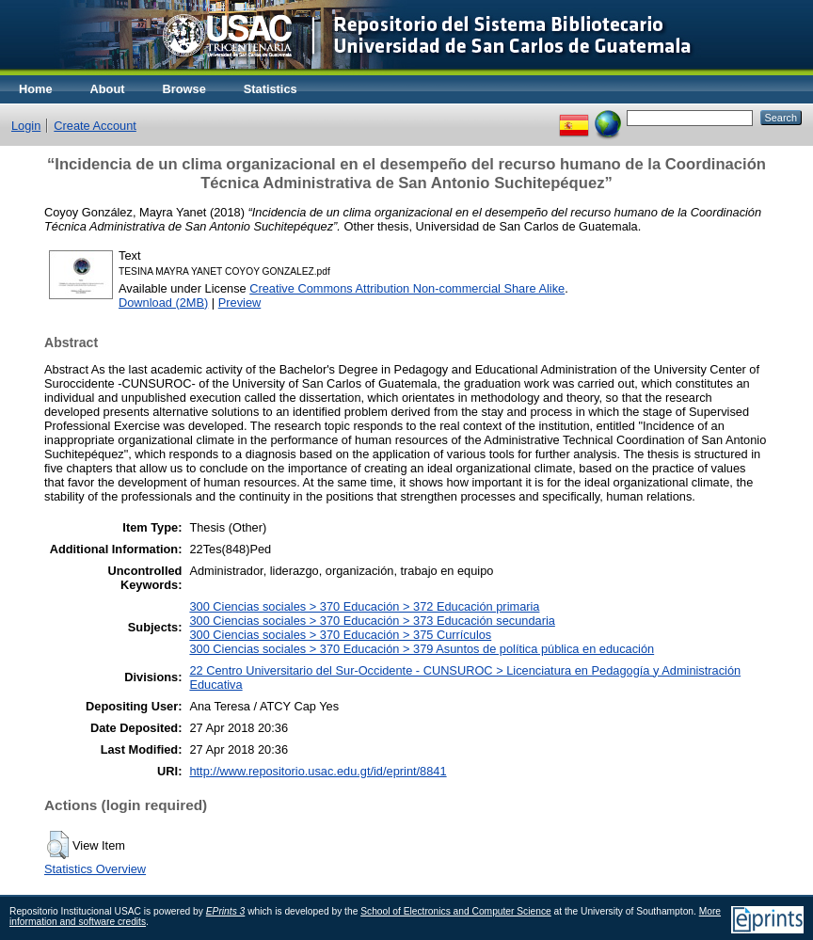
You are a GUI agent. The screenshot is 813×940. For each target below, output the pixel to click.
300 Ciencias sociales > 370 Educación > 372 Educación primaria (364, 606)
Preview (240, 302)
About (107, 89)
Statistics (270, 89)
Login (25, 126)
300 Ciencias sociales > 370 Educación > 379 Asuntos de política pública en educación (421, 649)
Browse (184, 89)
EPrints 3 (226, 911)
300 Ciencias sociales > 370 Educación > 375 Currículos (340, 635)
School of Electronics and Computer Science (455, 911)
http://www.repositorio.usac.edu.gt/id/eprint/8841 (317, 771)
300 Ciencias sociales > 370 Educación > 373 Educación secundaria (371, 620)
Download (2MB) (163, 302)
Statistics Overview (95, 869)
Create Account (95, 126)
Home (36, 89)
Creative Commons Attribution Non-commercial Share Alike (407, 288)
